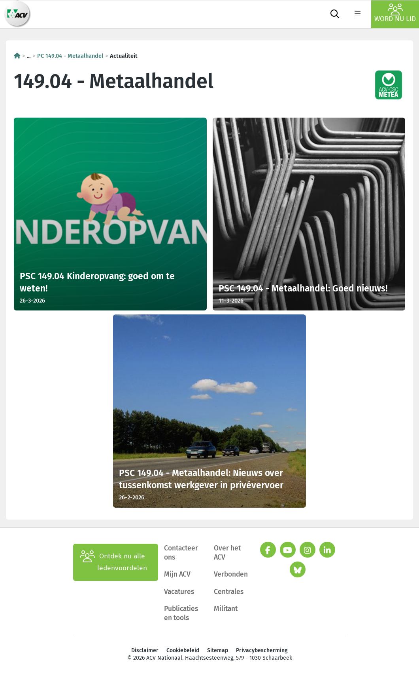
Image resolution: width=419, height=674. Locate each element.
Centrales (228, 592)
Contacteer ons (181, 553)
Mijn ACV (177, 574)
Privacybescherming (262, 650)
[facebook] (268, 550)
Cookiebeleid (182, 650)
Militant (226, 609)
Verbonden (231, 574)
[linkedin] (327, 550)
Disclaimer (145, 650)
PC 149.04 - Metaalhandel (70, 55)
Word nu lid (395, 13)
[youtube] (288, 550)
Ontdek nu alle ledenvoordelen (113, 562)
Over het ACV (227, 553)
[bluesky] (298, 569)
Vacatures (179, 592)
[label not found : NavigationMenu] (357, 14)
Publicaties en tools (181, 613)
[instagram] (307, 550)
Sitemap (217, 650)
